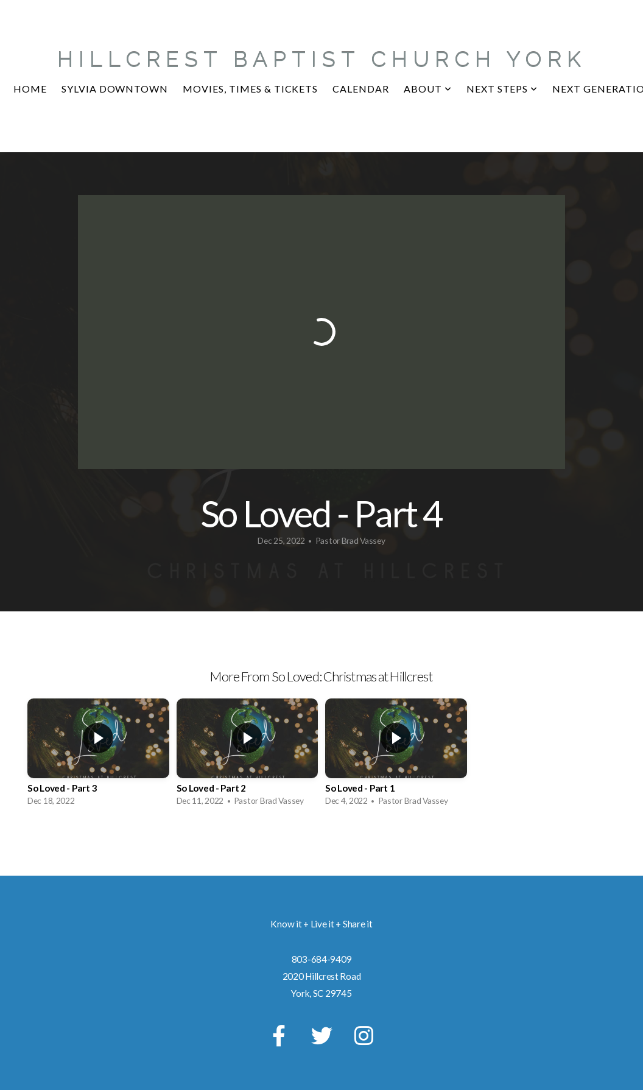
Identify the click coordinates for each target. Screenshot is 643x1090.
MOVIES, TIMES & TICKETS (250, 88)
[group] (98, 755)
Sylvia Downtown (114, 88)
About (428, 88)
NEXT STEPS (502, 88)
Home (30, 88)
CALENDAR (360, 88)
